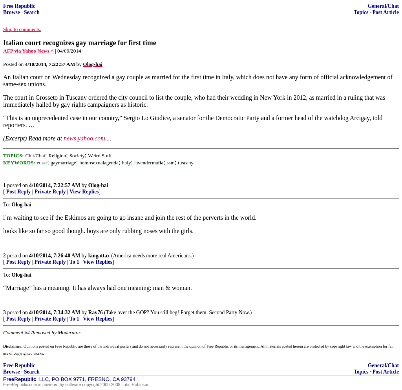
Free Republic (19, 6)
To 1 (74, 262)
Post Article (385, 12)
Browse (11, 12)
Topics (361, 12)
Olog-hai (98, 185)
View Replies (84, 192)
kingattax (99, 256)
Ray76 (95, 312)
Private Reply (50, 192)
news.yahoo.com (84, 138)
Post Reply (18, 192)
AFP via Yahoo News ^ (28, 51)
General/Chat (383, 6)
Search (32, 12)
